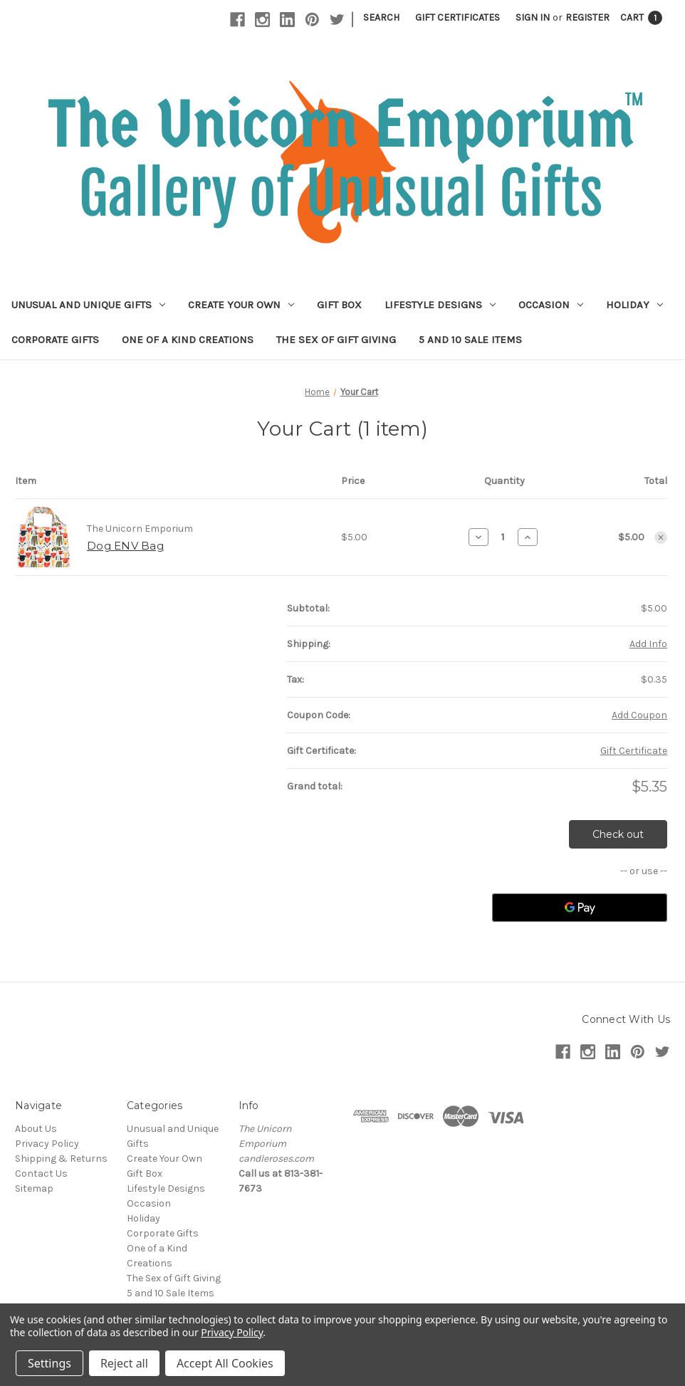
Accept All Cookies (225, 1363)
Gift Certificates (457, 17)
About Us (36, 1129)
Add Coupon (639, 715)
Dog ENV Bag (125, 545)
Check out (618, 834)
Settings (49, 1363)
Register (587, 17)
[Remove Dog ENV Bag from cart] (660, 537)
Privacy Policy (47, 1144)
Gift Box (339, 304)
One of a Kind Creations (187, 339)
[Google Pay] (579, 907)
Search (381, 17)
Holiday (634, 304)
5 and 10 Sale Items (470, 339)
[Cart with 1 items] (641, 17)
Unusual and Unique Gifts (88, 304)
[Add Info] (648, 643)
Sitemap (34, 1188)
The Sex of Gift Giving (336, 339)
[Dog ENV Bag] (503, 536)
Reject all (124, 1363)
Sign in (533, 17)
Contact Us (41, 1173)
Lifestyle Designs (440, 304)
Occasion (550, 304)
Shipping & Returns (61, 1159)
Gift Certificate (633, 751)
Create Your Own (241, 304)
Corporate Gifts (55, 339)
